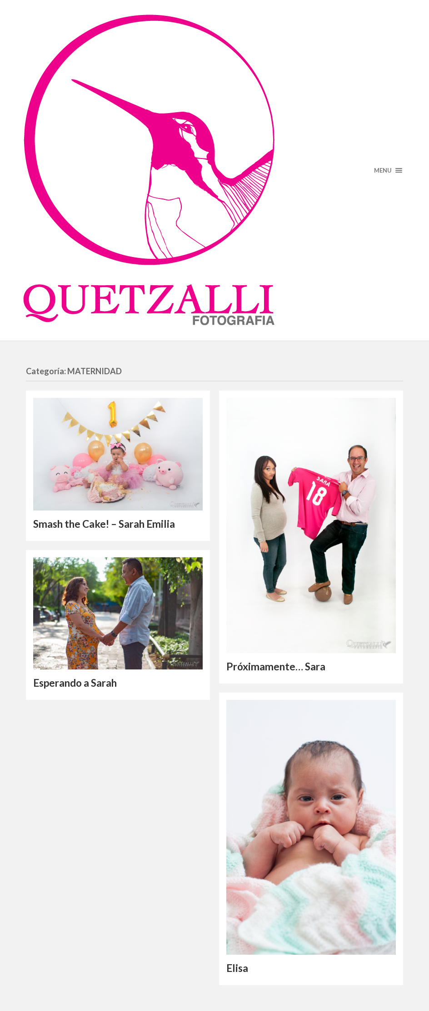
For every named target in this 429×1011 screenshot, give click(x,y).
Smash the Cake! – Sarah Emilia (104, 524)
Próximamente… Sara (275, 666)
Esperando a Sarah (75, 683)
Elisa (237, 968)
